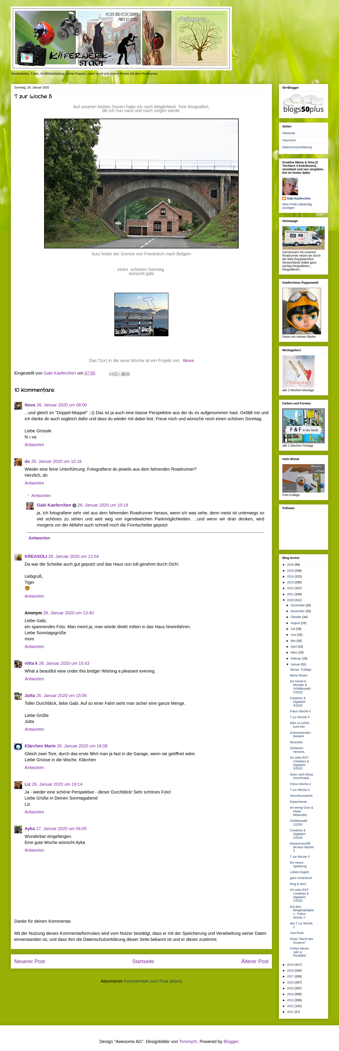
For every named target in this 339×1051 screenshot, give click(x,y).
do (27, 461)
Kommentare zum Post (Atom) (153, 981)
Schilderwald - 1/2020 (299, 822)
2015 (291, 988)
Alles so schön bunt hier (299, 724)
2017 (291, 976)
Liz (28, 784)
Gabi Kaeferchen (54, 505)
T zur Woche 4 (300, 790)
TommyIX (188, 1041)
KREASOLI (36, 556)
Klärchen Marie (40, 746)
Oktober (296, 617)
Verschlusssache (301, 795)
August (296, 623)
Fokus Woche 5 (300, 711)
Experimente (298, 801)
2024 (291, 576)
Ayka (30, 828)
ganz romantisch (301, 878)
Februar (296, 658)
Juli (293, 629)
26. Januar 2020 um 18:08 (82, 746)
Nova (188, 360)
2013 (291, 1000)
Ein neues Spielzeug (298, 864)
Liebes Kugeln (299, 872)
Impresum (289, 140)
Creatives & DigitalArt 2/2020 (297, 834)
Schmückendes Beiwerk (300, 734)
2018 (291, 970)
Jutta (30, 695)
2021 (291, 594)
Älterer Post (255, 961)
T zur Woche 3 (300, 856)
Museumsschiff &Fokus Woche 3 (302, 847)
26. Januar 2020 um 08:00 (62, 404)
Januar (296, 664)
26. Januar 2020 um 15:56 (61, 695)
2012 (291, 1006)
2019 (291, 964)
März (294, 652)
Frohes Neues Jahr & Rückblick (299, 952)
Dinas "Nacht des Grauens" (301, 940)
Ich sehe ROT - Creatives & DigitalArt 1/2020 (300, 895)
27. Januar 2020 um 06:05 (61, 828)
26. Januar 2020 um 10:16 (56, 461)
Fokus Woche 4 (300, 784)
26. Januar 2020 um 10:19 (103, 505)
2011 (291, 1012)
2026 (291, 564)
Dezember (298, 605)
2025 (291, 570)
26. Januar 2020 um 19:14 (57, 784)
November (298, 611)
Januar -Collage (300, 669)
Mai (293, 640)
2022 (291, 588)
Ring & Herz (298, 884)
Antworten (34, 444)
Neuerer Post (29, 961)
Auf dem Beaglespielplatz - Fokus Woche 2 (302, 912)
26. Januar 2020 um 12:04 (73, 556)
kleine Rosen (298, 675)
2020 (291, 600)
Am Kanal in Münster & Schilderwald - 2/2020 (301, 686)
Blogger (231, 1041)
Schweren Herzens (297, 749)
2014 (291, 994)
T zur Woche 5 (300, 717)
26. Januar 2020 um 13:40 (68, 612)
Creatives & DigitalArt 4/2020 (297, 701)
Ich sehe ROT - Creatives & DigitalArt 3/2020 (300, 763)
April (294, 646)
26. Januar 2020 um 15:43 (64, 663)
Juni (294, 634)
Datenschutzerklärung (297, 147)
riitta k (31, 663)
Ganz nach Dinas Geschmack (301, 776)
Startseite (143, 961)
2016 (291, 982)
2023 (291, 582)
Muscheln (296, 742)
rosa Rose (297, 933)
